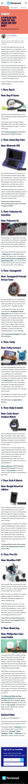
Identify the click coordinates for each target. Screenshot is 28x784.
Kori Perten (14, 35)
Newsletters (4, 7)
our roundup (11, 470)
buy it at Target (11, 132)
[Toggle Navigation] (2, 3)
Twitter (18, 731)
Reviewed (18, 727)
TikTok (11, 733)
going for (18, 620)
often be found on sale (16, 546)
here (4, 206)
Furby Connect (8, 380)
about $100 (17, 400)
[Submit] (22, 760)
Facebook (12, 731)
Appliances (23, 7)
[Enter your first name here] (14, 764)
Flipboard (18, 733)
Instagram (4, 733)
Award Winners (14, 7)
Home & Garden (5, 14)
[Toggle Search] (26, 3)
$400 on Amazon (6, 466)
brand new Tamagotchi (13, 334)
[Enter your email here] (12, 760)
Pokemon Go (7, 254)
